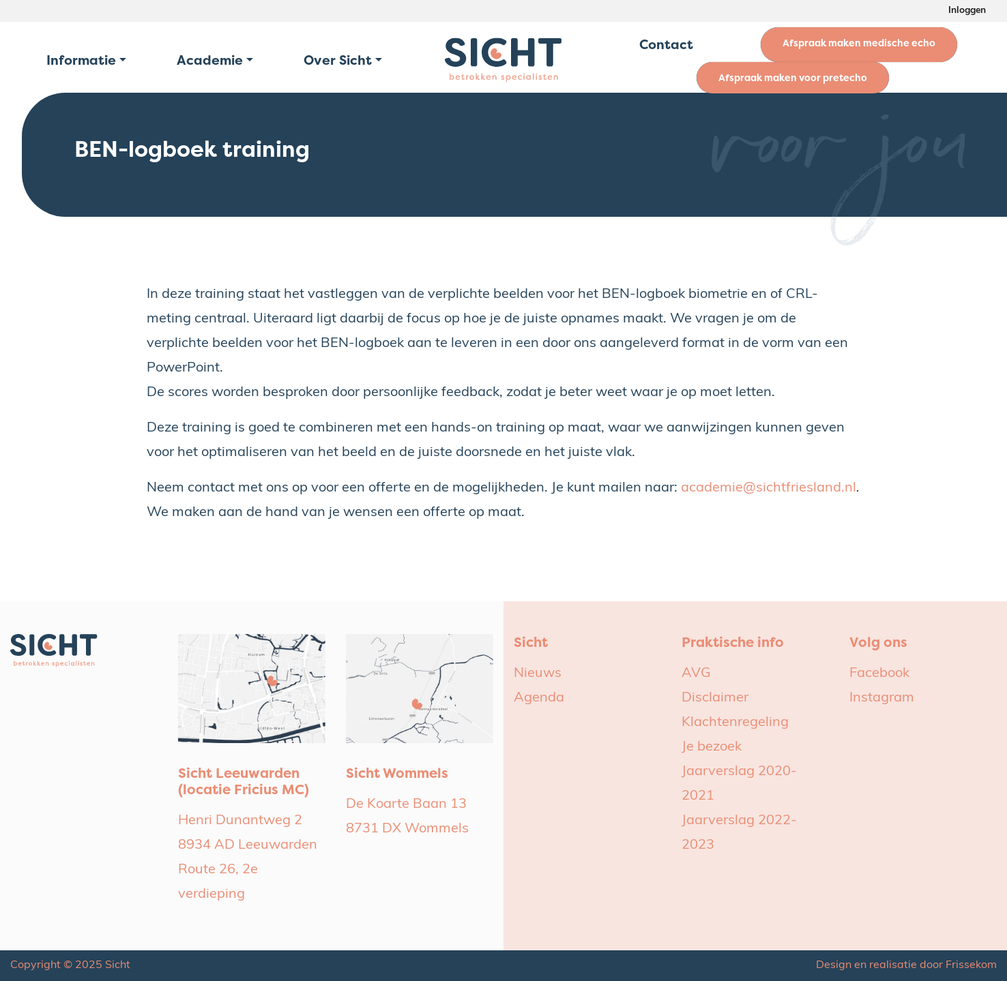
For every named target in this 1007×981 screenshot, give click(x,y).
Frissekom (971, 965)
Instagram (881, 698)
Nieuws (537, 673)
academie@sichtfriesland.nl (768, 488)
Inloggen (967, 10)
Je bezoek (712, 747)
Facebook (879, 673)
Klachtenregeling (735, 722)
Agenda (539, 698)
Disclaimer (715, 698)
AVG (696, 673)
